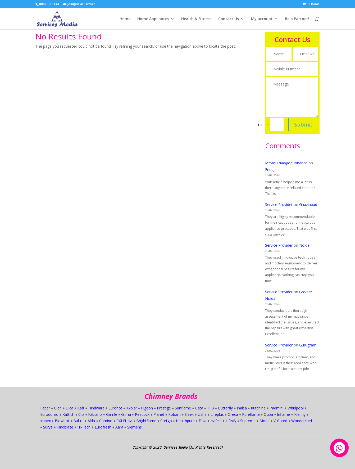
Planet (158, 414)
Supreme (248, 420)
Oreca (233, 414)
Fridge (270, 169)
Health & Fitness (196, 19)
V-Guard (280, 420)
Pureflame (251, 414)
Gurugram (307, 345)
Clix (81, 414)
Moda (265, 420)
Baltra (78, 420)
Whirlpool (296, 408)
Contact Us (228, 19)
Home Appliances (153, 19)
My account (262, 19)
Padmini (276, 408)
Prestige (164, 408)
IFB (211, 408)
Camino (105, 420)
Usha (202, 414)
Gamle (111, 414)
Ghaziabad (308, 204)
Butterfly (225, 408)
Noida (304, 245)
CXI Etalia (124, 420)
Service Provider (279, 204)
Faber (45, 408)
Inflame (283, 414)
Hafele (216, 420)
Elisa (202, 420)
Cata (199, 408)
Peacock (142, 414)
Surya (48, 427)
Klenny (300, 414)
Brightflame (146, 420)
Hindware (96, 408)
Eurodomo (49, 414)
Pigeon (147, 408)
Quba (268, 414)
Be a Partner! (297, 19)
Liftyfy (231, 420)
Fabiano (95, 414)
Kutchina (258, 408)
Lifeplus (217, 414)
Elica (69, 408)
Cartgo (166, 420)
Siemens (134, 427)
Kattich (68, 414)
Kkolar (131, 408)
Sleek (189, 414)
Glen (58, 408)
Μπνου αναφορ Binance (286, 162)
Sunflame (183, 408)
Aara (119, 427)
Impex (45, 420)
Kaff (80, 408)
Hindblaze (65, 427)
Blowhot (62, 420)
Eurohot (115, 408)
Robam (174, 414)
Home (125, 19)
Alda (91, 420)
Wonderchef (301, 420)
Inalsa (242, 408)
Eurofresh (103, 427)
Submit (302, 120)
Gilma (126, 414)
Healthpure (185, 420)
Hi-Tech (83, 427)
